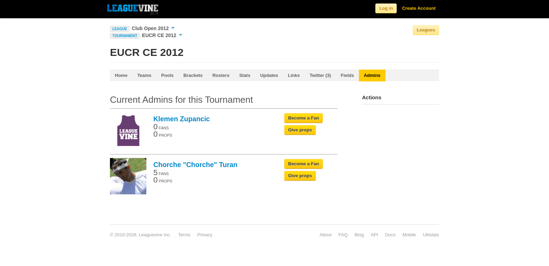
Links (294, 75)
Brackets (193, 75)
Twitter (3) (320, 75)
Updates (269, 75)
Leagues (426, 30)
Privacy (205, 234)
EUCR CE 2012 (162, 35)
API (374, 234)
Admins (372, 75)
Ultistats (431, 234)
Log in (386, 8)
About (326, 234)
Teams (144, 75)
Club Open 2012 (153, 28)
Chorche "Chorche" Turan (195, 164)
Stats (244, 75)
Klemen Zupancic (181, 119)
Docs (390, 234)
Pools (167, 75)
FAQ (343, 234)
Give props (300, 129)
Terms (184, 234)
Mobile (409, 234)
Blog (359, 234)
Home (121, 75)
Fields (347, 75)
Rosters (221, 75)
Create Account (419, 8)
